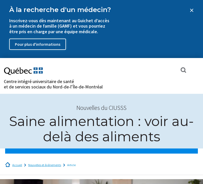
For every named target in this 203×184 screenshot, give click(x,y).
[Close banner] (192, 10)
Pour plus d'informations (37, 44)
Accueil (17, 165)
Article (71, 165)
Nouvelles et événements (44, 165)
